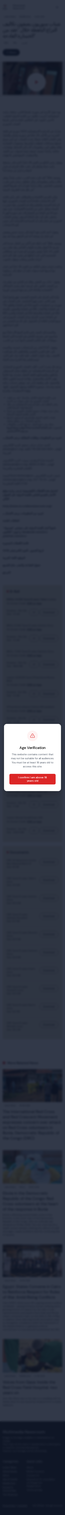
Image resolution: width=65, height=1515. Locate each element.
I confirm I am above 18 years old (32, 779)
